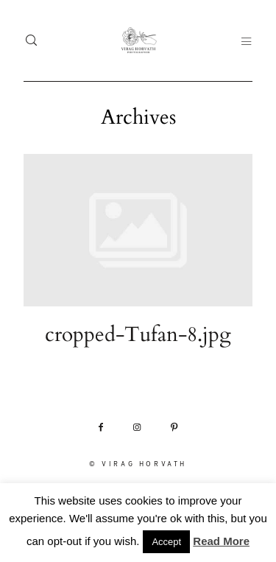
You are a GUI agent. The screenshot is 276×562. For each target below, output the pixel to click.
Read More (221, 541)
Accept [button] (166, 541)
